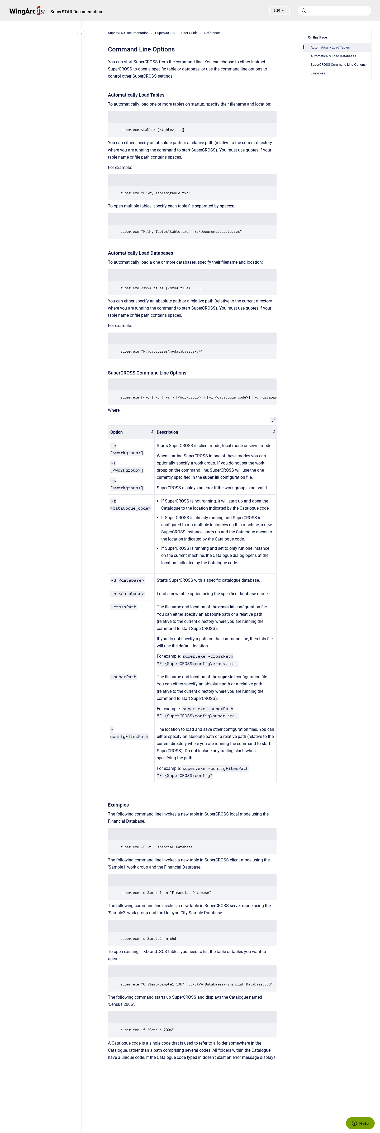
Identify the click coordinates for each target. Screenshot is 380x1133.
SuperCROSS (165, 33)
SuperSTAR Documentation (76, 11)
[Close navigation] (81, 34)
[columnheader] (131, 432)
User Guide (189, 33)
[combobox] (334, 11)
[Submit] (304, 10)
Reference (212, 33)
